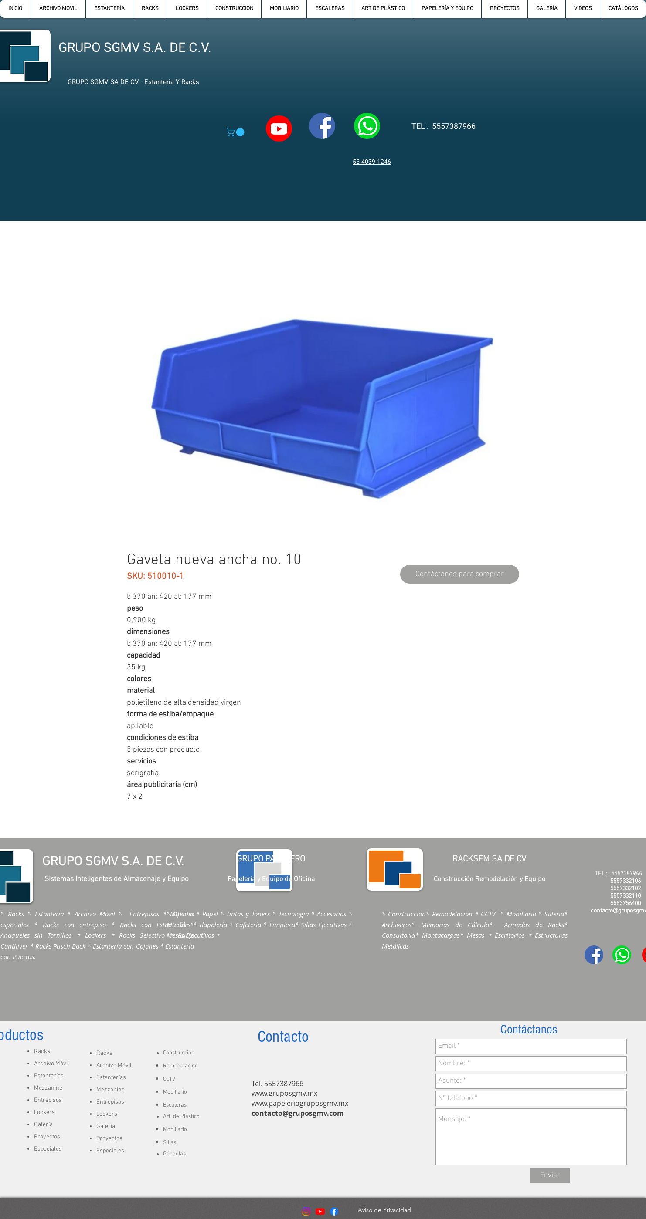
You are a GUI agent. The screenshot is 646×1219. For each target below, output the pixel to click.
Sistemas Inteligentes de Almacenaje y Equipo (116, 879)
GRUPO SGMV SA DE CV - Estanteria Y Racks (133, 82)
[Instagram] (306, 1211)
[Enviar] (550, 1175)
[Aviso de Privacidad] (384, 1210)
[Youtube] (320, 1211)
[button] (109, 9)
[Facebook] (334, 1211)
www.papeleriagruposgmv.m (298, 1103)
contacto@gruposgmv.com (298, 1113)
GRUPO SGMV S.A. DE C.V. (134, 47)
